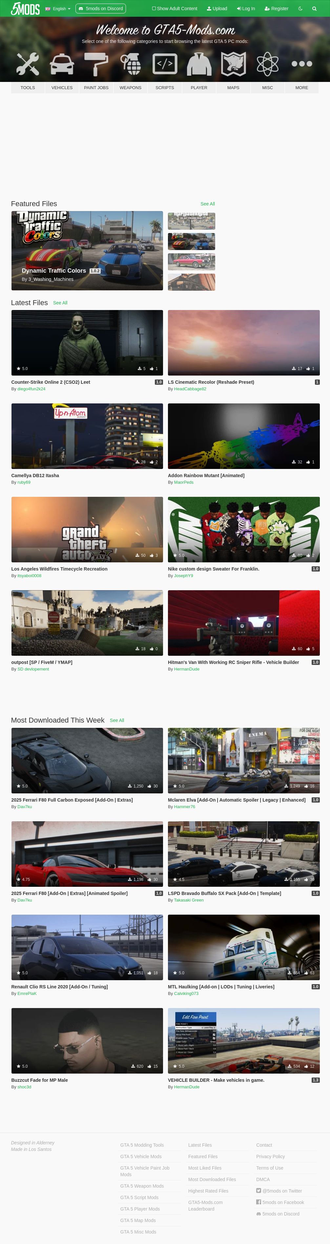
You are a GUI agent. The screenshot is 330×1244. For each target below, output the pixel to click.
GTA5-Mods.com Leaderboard (205, 1206)
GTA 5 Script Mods (139, 1197)
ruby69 (24, 482)
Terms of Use (269, 1168)
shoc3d (24, 1086)
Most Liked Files (204, 1168)
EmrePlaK (27, 993)
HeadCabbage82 (190, 388)
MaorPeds (184, 482)
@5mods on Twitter (279, 1191)
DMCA (263, 1179)
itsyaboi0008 (29, 575)
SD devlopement (33, 669)
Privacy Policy (270, 1156)
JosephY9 (183, 575)
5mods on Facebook (280, 1202)
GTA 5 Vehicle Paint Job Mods (145, 1171)
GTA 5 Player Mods (140, 1209)
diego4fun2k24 (31, 388)
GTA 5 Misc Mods (138, 1231)
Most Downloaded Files (212, 1179)
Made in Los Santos (31, 1149)
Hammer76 (184, 806)
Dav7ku (24, 806)
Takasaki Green (189, 900)
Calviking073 (186, 993)
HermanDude (186, 669)
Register (276, 8)
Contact (264, 1145)
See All (208, 203)
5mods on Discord (277, 1214)
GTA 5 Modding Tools (142, 1145)
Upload (217, 8)
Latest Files (200, 1145)
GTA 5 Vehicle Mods (141, 1156)
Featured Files (202, 1156)
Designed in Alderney (33, 1142)
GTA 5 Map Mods (138, 1220)
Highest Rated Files (208, 1191)
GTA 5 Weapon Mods (142, 1186)
